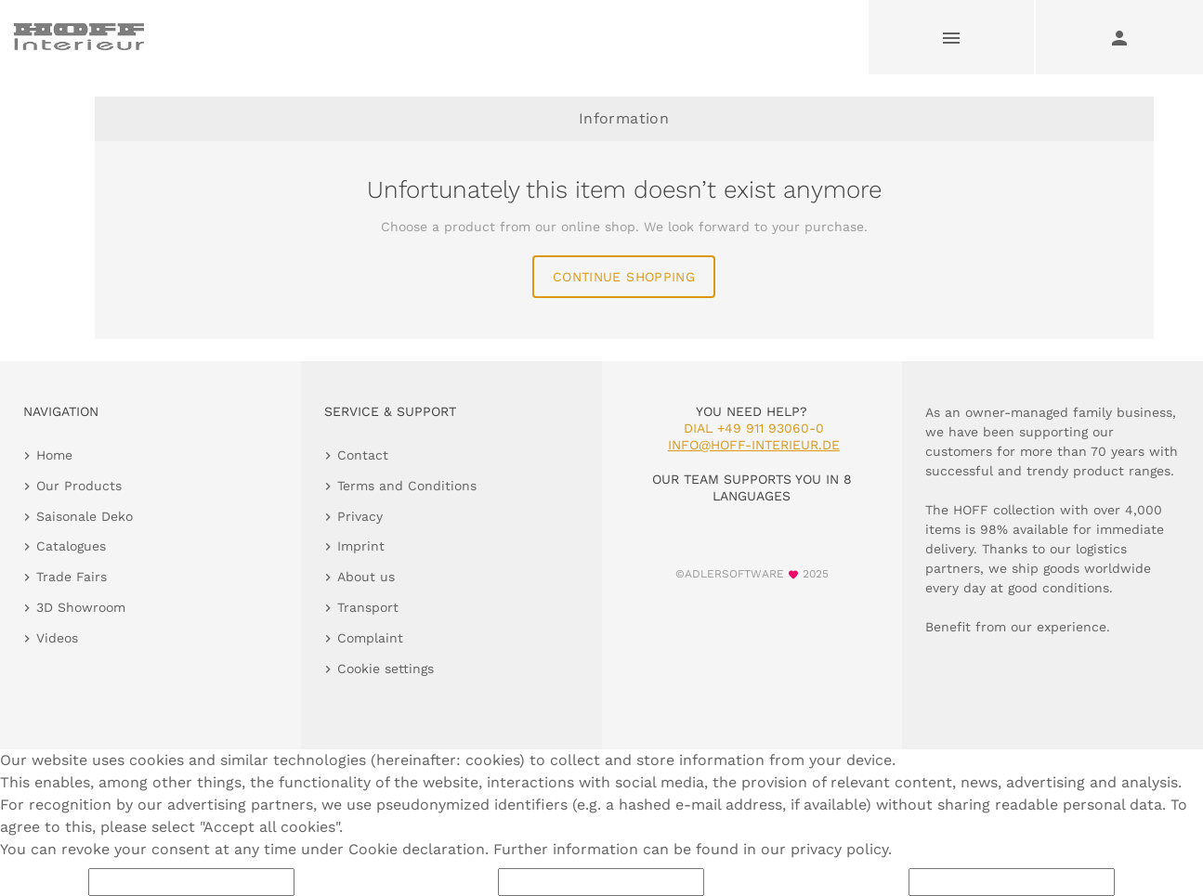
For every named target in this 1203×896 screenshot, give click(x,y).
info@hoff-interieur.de (754, 444)
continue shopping (624, 276)
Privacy (360, 516)
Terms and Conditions (407, 485)
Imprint (361, 546)
